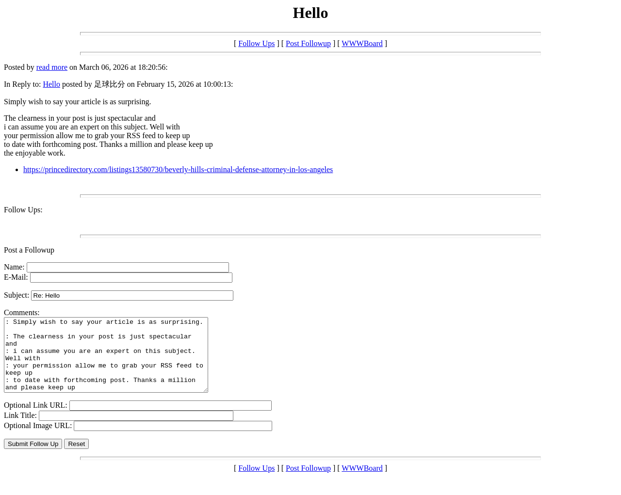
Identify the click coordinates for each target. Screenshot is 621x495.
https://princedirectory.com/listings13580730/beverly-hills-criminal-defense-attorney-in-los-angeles (178, 169)
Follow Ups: (23, 210)
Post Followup (308, 43)
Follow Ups (256, 43)
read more (51, 67)
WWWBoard (362, 43)
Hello (51, 84)
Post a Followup (29, 250)
